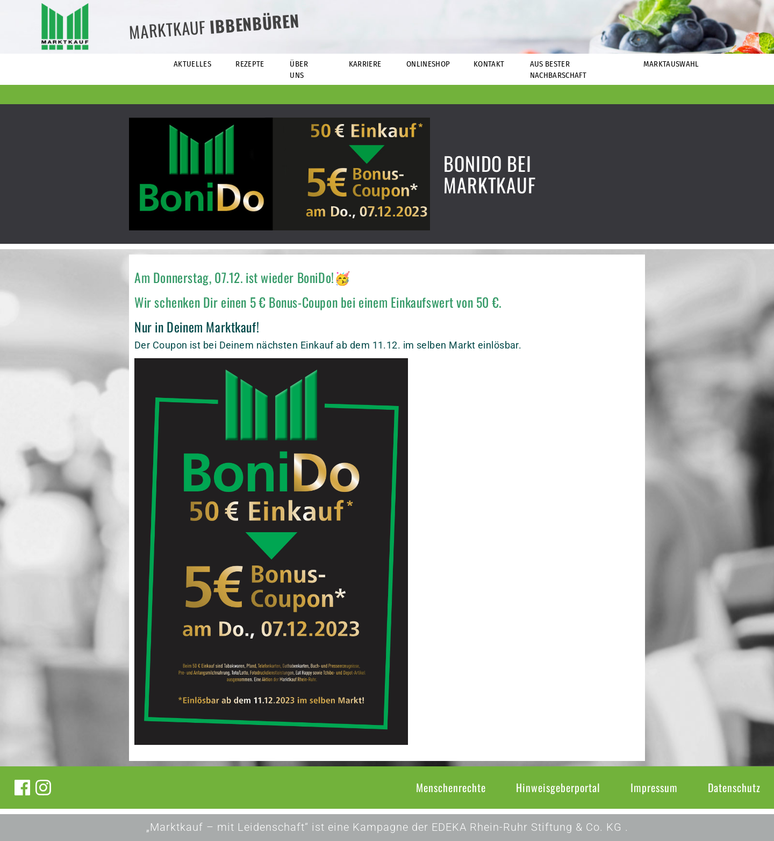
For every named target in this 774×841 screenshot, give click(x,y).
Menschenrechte (451, 787)
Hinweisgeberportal (558, 787)
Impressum (654, 787)
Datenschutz (734, 787)
